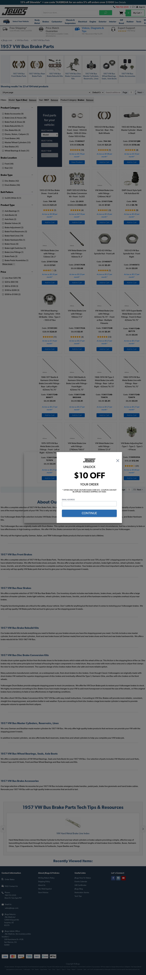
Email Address (68, 500)
